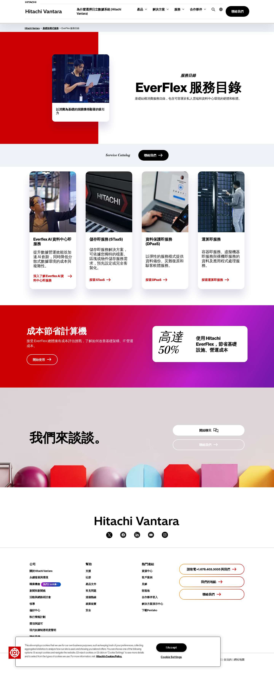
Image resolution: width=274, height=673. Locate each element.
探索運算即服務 (215, 280)
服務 (177, 9)
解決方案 (159, 9)
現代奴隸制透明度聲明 (42, 630)
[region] (118, 652)
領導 (32, 604)
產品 (140, 9)
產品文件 (91, 584)
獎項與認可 (36, 623)
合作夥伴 (196, 9)
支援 (88, 571)
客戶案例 (147, 577)
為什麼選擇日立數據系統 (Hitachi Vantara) (99, 11)
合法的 (228, 659)
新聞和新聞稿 (37, 590)
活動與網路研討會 (40, 597)
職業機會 (34, 584)
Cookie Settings (171, 657)
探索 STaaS (100, 280)
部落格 (146, 590)
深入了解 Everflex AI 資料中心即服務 (52, 278)
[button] (219, 9)
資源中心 (147, 571)
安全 (88, 610)
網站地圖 (239, 659)
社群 (88, 577)
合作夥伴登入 (150, 597)
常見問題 (91, 590)
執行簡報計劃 (37, 617)
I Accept (171, 647)
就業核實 (91, 604)
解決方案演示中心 (152, 604)
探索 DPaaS (157, 280)
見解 (144, 584)
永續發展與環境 (38, 577)
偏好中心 (34, 610)
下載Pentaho (149, 610)
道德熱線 (91, 597)
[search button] (212, 9)
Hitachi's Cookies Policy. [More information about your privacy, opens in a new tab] (109, 656)
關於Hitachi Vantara (40, 571)
